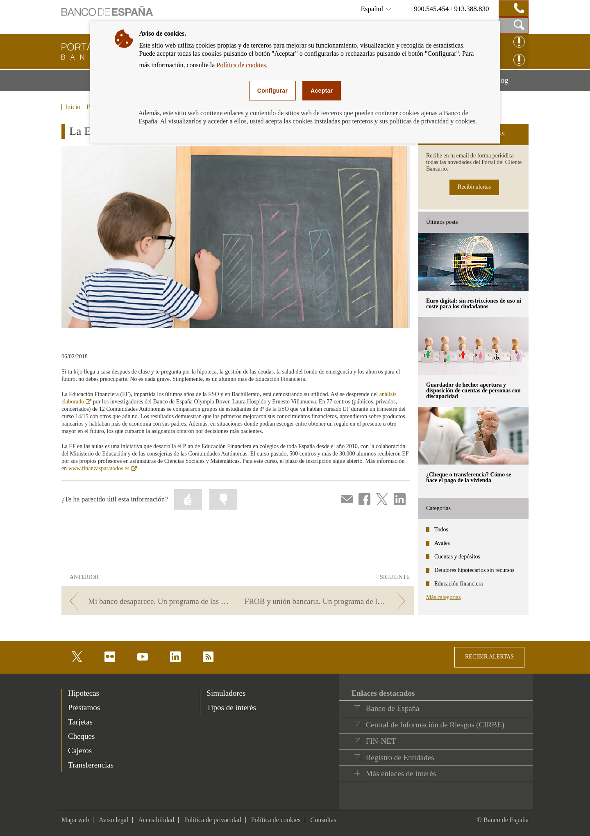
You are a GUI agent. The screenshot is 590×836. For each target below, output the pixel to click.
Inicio (72, 107)
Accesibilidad (156, 819)
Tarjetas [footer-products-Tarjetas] (80, 722)
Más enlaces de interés (401, 773)
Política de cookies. (242, 65)
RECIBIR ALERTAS (489, 657)
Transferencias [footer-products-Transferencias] (90, 765)
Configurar (272, 90)
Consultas (323, 819)
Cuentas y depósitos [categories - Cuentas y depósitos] (457, 557)
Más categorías (443, 597)
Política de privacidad (212, 819)
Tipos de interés (231, 707)
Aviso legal (113, 819)
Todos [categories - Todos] (441, 529)
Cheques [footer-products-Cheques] (81, 736)
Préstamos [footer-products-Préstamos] (84, 707)
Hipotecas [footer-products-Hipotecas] (83, 693)
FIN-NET (381, 741)
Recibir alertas (474, 187)
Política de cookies (276, 819)
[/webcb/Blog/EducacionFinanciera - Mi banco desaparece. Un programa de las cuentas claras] (148, 601)
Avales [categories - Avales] (442, 543)
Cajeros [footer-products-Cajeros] (80, 750)
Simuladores (225, 693)
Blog (511, 83)
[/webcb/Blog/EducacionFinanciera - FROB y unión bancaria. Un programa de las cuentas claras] (327, 601)
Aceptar (322, 90)
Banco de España (393, 708)
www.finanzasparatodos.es (102, 468)
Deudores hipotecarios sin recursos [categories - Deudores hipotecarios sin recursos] (474, 570)
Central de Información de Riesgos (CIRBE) (435, 724)
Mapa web (75, 819)
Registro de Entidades (400, 757)
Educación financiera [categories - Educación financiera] (458, 584)
